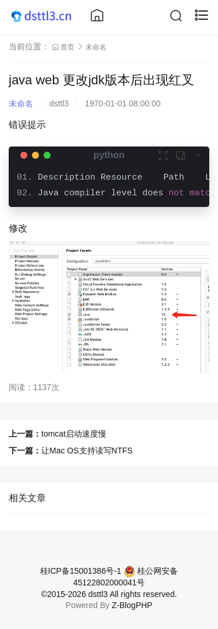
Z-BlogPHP (132, 605)
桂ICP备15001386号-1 (80, 571)
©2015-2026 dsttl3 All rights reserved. (109, 594)
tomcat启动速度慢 (73, 433)
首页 (64, 47)
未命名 (95, 47)
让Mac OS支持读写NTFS (87, 450)
